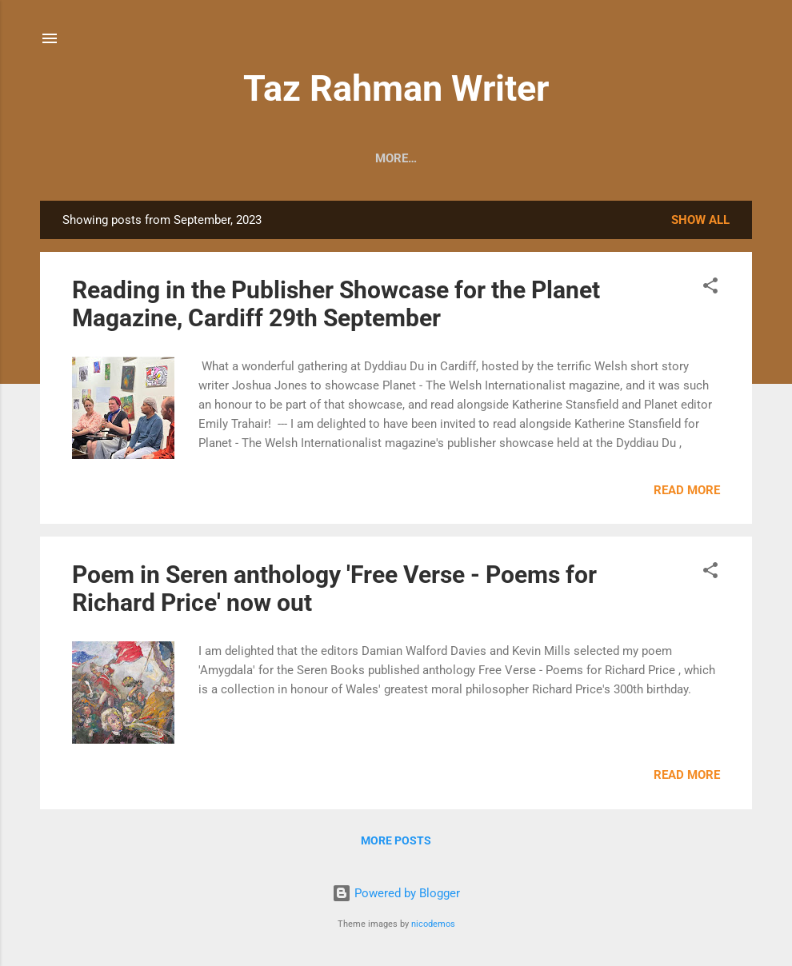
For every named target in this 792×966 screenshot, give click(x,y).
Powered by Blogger (396, 893)
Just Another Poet (591, 158)
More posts (396, 840)
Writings (474, 158)
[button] (710, 288)
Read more (687, 490)
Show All (700, 220)
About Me (171, 158)
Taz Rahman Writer (396, 88)
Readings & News (282, 158)
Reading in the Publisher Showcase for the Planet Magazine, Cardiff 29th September (336, 304)
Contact (390, 158)
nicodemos (433, 924)
